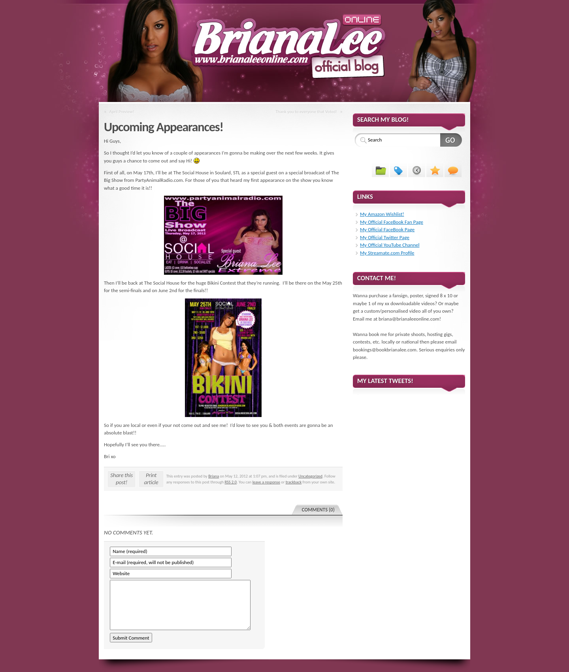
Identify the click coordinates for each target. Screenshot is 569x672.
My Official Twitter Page (384, 237)
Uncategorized (310, 476)
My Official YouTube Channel (389, 245)
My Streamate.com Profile (387, 253)
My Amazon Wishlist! (382, 214)
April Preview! (121, 111)
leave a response (266, 482)
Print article (151, 479)
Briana (213, 476)
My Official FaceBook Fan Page (391, 222)
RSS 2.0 (230, 482)
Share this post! (121, 479)
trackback (294, 482)
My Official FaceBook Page (387, 229)
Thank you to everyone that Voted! (306, 111)
